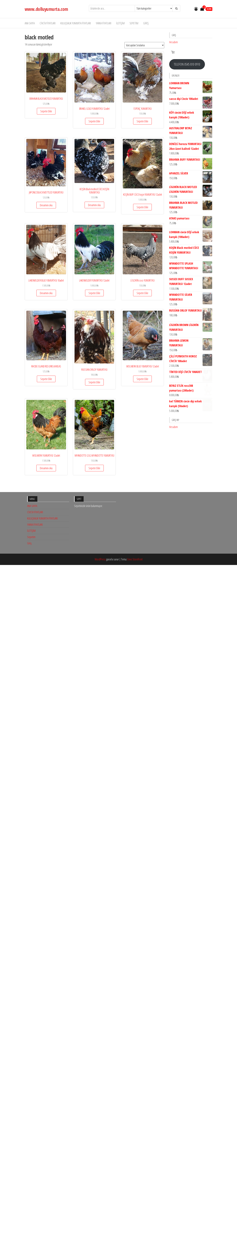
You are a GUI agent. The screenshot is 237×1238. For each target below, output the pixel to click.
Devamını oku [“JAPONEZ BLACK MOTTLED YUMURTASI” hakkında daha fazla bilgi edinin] (46, 205)
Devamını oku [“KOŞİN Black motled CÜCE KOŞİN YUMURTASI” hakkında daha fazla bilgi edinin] (94, 205)
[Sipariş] (144, 45)
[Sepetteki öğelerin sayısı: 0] (173, 52)
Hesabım (173, 42)
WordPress (100, 1094)
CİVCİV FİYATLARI (47, 23)
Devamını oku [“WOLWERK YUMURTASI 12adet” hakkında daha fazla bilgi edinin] (46, 468)
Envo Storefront (135, 1094)
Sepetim (134, 23)
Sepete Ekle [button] (46, 111)
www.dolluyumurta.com (46, 9)
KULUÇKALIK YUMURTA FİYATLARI (75, 23)
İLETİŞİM (120, 23)
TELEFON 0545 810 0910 (187, 64)
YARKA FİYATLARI (103, 23)
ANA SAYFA (30, 23)
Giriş (146, 23)
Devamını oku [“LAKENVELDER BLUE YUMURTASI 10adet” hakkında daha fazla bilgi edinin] (46, 293)
